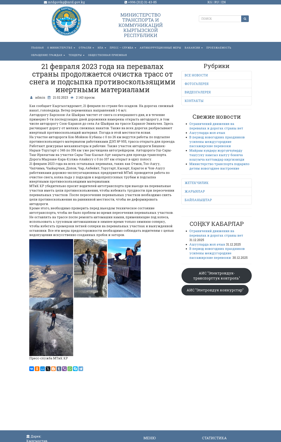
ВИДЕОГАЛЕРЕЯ (198, 92)
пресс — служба (123, 47)
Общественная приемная (107, 55)
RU (216, 2)
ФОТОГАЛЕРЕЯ (197, 84)
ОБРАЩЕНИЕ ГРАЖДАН (48, 55)
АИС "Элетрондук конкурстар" (215, 290)
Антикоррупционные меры (160, 47)
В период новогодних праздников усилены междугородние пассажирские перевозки (217, 141)
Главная (37, 47)
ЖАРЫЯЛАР (195, 191)
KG (209, 2)
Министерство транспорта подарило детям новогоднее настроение (219, 166)
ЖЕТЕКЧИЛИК (197, 183)
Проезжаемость (218, 47)
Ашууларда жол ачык (207, 133)
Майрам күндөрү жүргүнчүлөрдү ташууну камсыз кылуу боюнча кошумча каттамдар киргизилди (216, 154)
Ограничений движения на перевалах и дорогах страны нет (216, 126)
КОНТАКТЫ (194, 101)
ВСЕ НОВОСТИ (196, 75)
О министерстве (61, 47)
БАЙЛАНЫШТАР (198, 200)
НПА (102, 47)
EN (223, 2)
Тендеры (76, 55)
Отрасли (86, 47)
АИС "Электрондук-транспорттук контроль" (216, 275)
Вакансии (194, 47)
